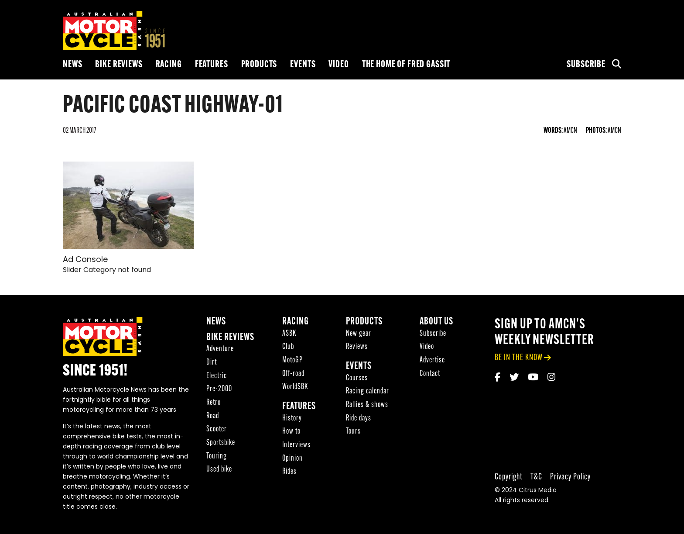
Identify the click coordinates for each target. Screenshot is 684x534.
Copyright (509, 477)
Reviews (357, 347)
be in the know (519, 357)
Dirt (211, 362)
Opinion (292, 459)
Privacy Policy (570, 477)
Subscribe (586, 65)
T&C (536, 477)
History (292, 418)
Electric (216, 376)
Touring (216, 456)
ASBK (289, 334)
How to (291, 431)
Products (259, 65)
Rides (289, 472)
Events (302, 65)
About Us (436, 322)
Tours (353, 431)
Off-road (293, 374)
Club (288, 347)
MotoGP (292, 360)
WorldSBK (295, 387)
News (72, 65)
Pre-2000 (219, 389)
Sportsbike (220, 443)
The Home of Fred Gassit (406, 65)
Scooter (216, 429)
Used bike (219, 469)
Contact (430, 374)
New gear (358, 334)
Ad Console (85, 260)
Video (338, 65)
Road (212, 416)
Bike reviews (118, 65)
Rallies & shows (367, 405)
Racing (169, 65)
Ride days (358, 418)
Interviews (296, 445)
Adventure (220, 349)
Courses (357, 378)
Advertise (432, 360)
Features (211, 65)
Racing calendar (367, 391)
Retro (213, 403)
